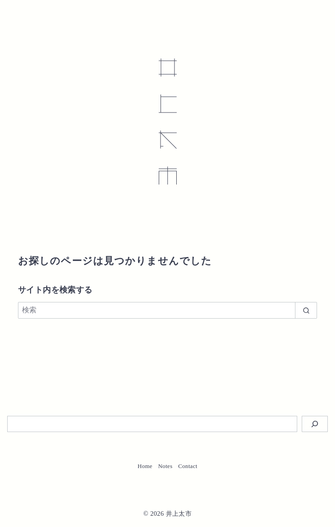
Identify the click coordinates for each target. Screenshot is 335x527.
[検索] (167, 310)
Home (145, 466)
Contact (187, 466)
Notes (165, 466)
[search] (306, 310)
